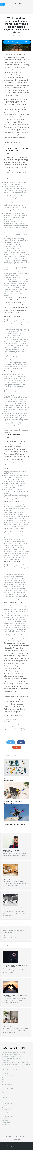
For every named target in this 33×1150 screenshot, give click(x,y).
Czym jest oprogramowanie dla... (7, 1099)
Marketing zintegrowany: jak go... (7, 1075)
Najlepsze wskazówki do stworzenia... (6, 1122)
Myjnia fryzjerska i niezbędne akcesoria (14, 908)
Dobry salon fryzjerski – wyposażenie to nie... (12, 851)
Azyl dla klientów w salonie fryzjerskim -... (13, 1025)
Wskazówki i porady (10, 938)
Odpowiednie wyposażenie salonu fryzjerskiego (17, 42)
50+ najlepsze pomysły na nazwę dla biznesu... (15, 996)
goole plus (16, 1139)
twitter (9, 1136)
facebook (20, 1136)
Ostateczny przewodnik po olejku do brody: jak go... (16, 966)
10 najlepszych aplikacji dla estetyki (15, 824)
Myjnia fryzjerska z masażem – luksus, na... (14, 878)
